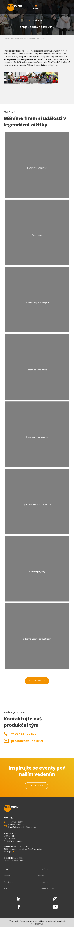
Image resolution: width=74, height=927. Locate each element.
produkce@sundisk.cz (27, 741)
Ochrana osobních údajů (14, 860)
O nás (6, 869)
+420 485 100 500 (23, 734)
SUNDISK (7, 38)
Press (6, 888)
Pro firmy (44, 869)
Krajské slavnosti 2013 (42, 38)
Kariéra (7, 875)
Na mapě (7, 851)
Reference (16, 38)
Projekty (40, 875)
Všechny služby (37, 681)
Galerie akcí (37, 20)
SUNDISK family (47, 888)
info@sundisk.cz (21, 824)
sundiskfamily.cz (37, 924)
